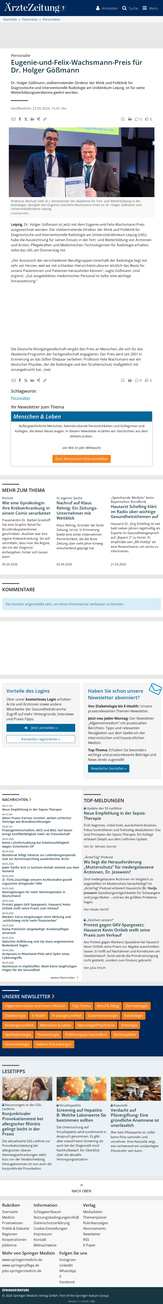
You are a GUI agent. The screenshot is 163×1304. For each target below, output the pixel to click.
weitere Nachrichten (65, 977)
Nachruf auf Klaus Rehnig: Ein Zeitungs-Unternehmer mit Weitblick (77, 510)
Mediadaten (92, 1211)
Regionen (9, 1234)
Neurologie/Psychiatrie (96, 1025)
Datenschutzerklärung (52, 1223)
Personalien (20, 398)
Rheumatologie (17, 1044)
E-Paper (89, 1245)
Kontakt (40, 1239)
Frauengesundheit (67, 1015)
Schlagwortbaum (47, 1211)
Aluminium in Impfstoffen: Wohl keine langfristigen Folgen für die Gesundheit (39, 968)
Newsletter (92, 1234)
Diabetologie (15, 1015)
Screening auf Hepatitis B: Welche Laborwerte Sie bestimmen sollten (81, 1115)
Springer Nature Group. (92, 1296)
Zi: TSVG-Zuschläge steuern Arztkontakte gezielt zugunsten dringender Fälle (37, 881)
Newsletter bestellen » (109, 768)
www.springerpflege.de (20, 1265)
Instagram (67, 1259)
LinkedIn (66, 1265)
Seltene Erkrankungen (54, 1044)
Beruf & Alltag (108, 1006)
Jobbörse (9, 1245)
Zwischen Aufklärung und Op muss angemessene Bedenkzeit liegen (38, 943)
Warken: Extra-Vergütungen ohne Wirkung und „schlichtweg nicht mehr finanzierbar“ (36, 919)
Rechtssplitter (125, 1034)
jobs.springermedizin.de (21, 1270)
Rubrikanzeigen (95, 1223)
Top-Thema (81, 1006)
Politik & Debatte (15, 1228)
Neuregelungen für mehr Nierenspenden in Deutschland (33, 894)
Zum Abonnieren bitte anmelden (81, 458)
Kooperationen (14, 1239)
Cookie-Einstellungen (50, 1228)
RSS (86, 1239)
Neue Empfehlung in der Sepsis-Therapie (32, 809)
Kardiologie (133, 1015)
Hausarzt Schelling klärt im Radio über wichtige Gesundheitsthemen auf (134, 512)
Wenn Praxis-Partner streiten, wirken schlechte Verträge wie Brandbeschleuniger (36, 820)
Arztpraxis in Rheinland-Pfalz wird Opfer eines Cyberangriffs (36, 956)
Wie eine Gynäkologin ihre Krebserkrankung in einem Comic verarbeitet (26, 508)
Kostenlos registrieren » (40, 739)
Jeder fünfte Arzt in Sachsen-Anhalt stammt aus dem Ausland (40, 869)
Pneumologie (48, 1034)
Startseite (10, 1211)
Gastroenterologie (103, 1015)
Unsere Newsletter (26, 996)
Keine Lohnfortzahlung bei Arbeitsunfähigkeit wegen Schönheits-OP (35, 844)
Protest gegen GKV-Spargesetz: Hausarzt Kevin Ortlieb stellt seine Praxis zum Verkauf (36, 906)
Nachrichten (15, 799)
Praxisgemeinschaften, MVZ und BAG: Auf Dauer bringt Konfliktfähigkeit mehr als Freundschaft (37, 832)
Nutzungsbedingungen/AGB (56, 1217)
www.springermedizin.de (22, 1259)
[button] (149, 8)
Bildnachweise (45, 1245)
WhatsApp (67, 1270)
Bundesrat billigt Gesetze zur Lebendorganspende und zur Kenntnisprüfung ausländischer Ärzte (39, 857)
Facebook (67, 1282)
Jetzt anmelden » (41, 727)
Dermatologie (137, 1006)
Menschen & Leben (55, 1025)
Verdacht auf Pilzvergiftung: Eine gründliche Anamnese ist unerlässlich (135, 1117)
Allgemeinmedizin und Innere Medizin (35, 1006)
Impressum (43, 1234)
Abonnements (94, 1228)
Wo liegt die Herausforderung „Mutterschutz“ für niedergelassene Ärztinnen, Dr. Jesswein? (119, 867)
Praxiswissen (12, 1223)
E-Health (39, 1015)
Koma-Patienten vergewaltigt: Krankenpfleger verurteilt (35, 931)
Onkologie (129, 1025)
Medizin (8, 1217)
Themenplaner (95, 1217)
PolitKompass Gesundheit (86, 1034)
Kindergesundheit (19, 1025)
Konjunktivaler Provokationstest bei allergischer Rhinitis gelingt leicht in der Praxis (22, 1124)
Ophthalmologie (18, 1034)
